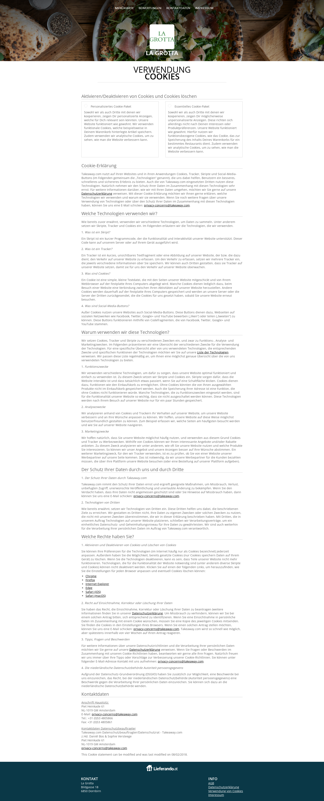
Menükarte (124, 8)
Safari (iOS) (93, 592)
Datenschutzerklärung (96, 194)
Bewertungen (150, 8)
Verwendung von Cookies (225, 791)
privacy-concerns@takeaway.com (167, 205)
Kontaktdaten (178, 8)
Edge (89, 588)
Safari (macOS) (96, 596)
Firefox (90, 580)
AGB (211, 783)
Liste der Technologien (213, 352)
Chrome (91, 576)
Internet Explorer (97, 584)
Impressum (204, 8)
